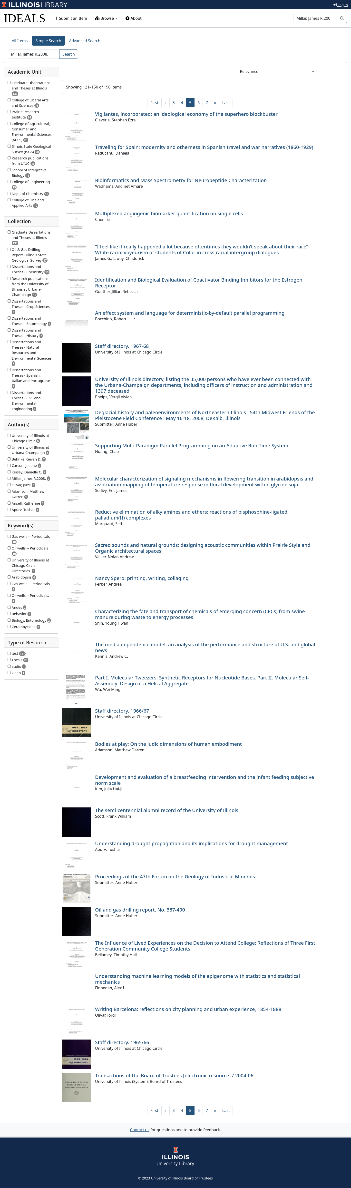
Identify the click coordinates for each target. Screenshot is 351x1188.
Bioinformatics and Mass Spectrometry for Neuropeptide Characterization (181, 180)
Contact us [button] (139, 1129)
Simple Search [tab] (48, 40)
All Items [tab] (20, 40)
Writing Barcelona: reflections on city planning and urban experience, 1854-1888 (188, 1009)
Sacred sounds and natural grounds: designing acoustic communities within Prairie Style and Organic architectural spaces (202, 548)
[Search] (315, 18)
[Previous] (165, 102)
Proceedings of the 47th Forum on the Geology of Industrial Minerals (175, 876)
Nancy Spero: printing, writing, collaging (142, 578)
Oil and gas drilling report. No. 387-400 (140, 909)
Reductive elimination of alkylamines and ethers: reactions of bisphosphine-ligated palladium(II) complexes (191, 515)
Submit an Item (70, 18)
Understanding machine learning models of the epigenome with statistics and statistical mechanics (197, 979)
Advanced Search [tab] (84, 40)
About (134, 18)
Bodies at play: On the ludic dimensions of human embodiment (168, 744)
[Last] (226, 102)
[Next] (215, 102)
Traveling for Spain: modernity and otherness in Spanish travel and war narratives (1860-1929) (204, 147)
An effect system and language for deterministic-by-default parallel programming (190, 313)
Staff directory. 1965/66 (122, 1042)
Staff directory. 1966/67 (122, 710)
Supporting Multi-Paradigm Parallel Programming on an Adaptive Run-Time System (191, 445)
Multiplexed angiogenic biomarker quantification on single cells (169, 213)
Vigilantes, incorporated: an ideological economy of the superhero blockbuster (186, 114)
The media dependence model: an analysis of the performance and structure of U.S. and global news (205, 647)
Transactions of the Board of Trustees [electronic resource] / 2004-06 (174, 1075)
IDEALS (25, 18)
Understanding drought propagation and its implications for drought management (191, 843)
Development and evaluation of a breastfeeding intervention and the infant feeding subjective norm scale (204, 780)
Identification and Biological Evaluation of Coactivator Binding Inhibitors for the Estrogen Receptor (198, 282)
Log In (340, 4)
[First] (154, 102)
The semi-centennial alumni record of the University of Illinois (166, 810)
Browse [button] (105, 18)
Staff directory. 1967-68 (122, 346)
